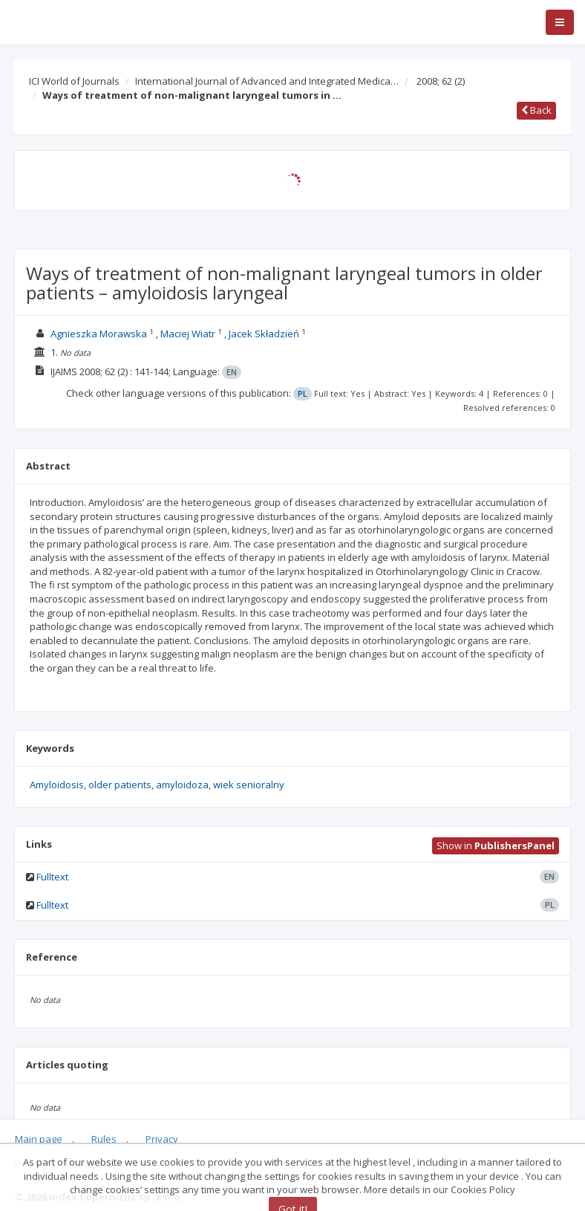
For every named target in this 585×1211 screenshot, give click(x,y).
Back (536, 110)
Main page (38, 1139)
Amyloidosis (57, 784)
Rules (104, 1139)
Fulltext (52, 876)
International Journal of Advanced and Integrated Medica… (267, 81)
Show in (496, 845)
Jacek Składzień (264, 333)
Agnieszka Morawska (98, 333)
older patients (119, 784)
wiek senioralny (248, 784)
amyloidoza (182, 784)
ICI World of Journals (74, 81)
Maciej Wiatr (187, 333)
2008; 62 (440, 81)
